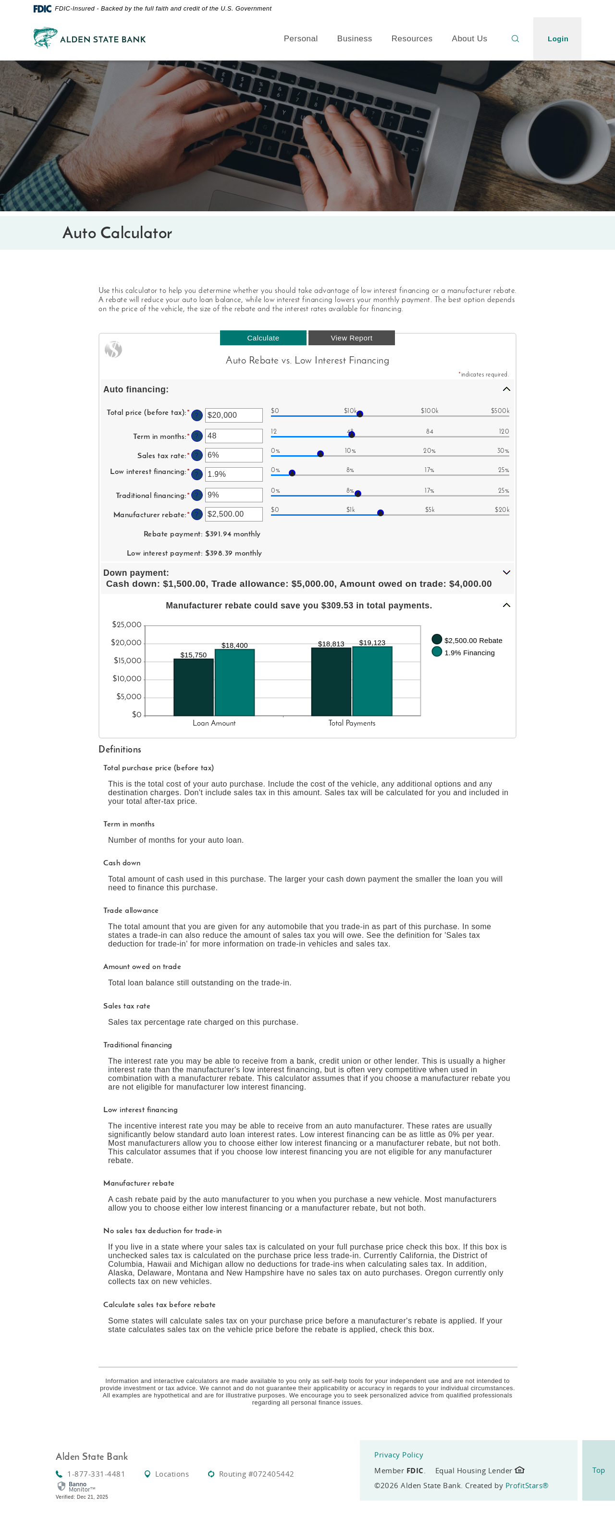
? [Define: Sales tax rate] (197, 455)
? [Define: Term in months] (197, 436)
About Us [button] (470, 38)
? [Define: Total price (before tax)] (197, 415)
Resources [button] (412, 38)
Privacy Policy (398, 1454)
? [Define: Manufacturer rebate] (197, 514)
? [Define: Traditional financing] (197, 495)
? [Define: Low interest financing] (197, 474)
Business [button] (354, 38)
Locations (167, 1474)
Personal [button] (301, 38)
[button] (307, 389)
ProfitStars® (527, 1485)
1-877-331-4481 (90, 1474)
